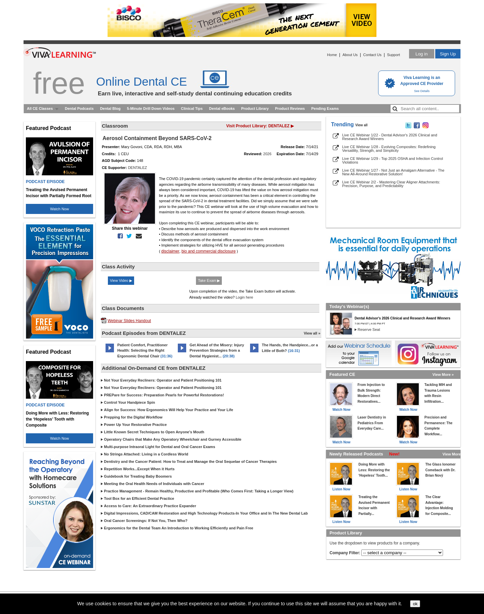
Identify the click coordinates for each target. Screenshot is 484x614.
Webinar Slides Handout (129, 320)
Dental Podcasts (79, 108)
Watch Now (59, 209)
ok (415, 603)
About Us (350, 55)
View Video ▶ (121, 280)
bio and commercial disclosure (209, 251)
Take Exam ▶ (209, 280)
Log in (421, 53)
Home (332, 55)
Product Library (255, 108)
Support (393, 55)
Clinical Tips (192, 108)
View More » (443, 374)
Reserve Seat (369, 329)
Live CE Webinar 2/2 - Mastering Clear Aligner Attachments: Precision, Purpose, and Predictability (391, 184)
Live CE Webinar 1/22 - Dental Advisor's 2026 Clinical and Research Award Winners (389, 137)
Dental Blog (110, 108)
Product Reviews (290, 108)
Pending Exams (325, 108)
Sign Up (448, 53)
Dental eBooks (222, 108)
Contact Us (372, 55)
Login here (244, 297)
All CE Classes (40, 108)
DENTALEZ (137, 168)
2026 (267, 154)
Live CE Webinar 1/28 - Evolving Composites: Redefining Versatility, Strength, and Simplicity (389, 148)
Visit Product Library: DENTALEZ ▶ (260, 126)
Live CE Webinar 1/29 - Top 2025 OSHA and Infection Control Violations (392, 160)
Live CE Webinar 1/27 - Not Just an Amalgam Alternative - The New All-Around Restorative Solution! (393, 172)
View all (361, 125)
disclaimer (170, 251)
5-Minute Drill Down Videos (151, 108)
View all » (312, 333)
